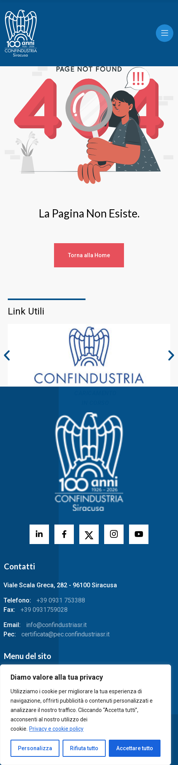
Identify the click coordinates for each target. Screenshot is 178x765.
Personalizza (35, 748)
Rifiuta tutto (84, 748)
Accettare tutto (134, 748)
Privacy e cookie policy (56, 729)
